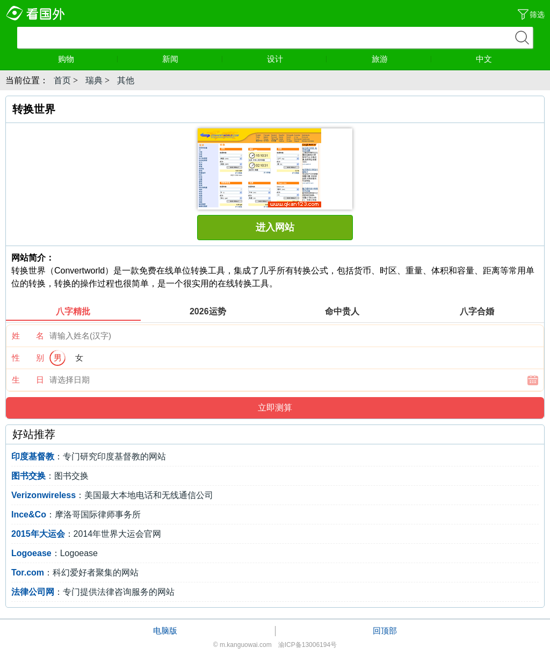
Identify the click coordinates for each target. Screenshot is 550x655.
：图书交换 (50, 475)
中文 (484, 58)
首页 (62, 80)
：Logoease (54, 553)
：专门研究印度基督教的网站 (88, 456)
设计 (297, 58)
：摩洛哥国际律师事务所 (76, 514)
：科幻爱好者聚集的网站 (75, 572)
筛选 (537, 14)
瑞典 (94, 80)
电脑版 (165, 630)
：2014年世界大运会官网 (86, 533)
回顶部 (385, 630)
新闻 (192, 58)
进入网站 (275, 227)
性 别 (28, 357)
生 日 (28, 379)
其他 (125, 80)
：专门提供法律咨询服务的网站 (93, 591)
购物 (88, 58)
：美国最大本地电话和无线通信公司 (112, 495)
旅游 (402, 58)
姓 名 (28, 335)
